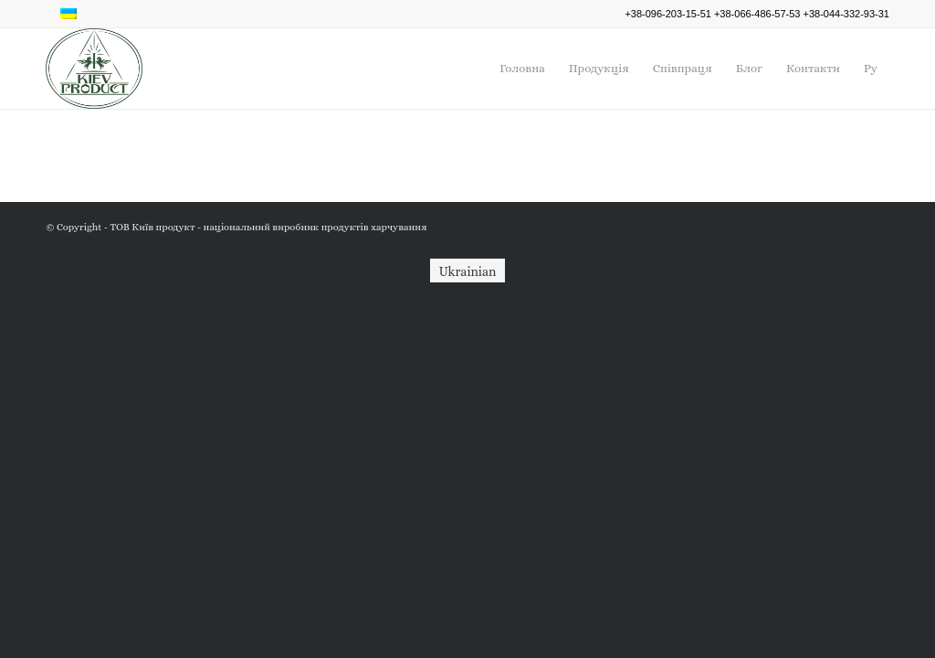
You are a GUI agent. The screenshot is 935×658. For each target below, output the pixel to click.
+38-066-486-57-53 (757, 13)
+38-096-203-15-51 (668, 13)
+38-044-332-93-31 (847, 13)
